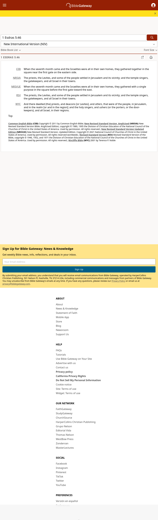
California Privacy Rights (71, 376)
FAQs (59, 350)
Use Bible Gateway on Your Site (74, 358)
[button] (153, 5)
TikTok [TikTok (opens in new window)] (59, 476)
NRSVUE (16, 86)
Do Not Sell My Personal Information (78, 380)
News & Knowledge (67, 308)
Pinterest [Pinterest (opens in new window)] (61, 472)
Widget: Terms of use (68, 393)
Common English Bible (20, 123)
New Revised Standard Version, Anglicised (106, 123)
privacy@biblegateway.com (16, 283)
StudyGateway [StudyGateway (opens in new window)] (64, 413)
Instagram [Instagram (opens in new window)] (62, 468)
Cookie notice (64, 384)
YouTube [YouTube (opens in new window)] (61, 485)
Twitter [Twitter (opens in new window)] (60, 480)
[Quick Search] (73, 38)
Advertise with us (66, 363)
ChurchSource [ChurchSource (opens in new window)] (64, 417)
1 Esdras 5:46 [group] (10, 57)
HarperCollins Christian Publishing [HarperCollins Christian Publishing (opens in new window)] (76, 422)
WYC (18, 104)
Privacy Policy (118, 280)
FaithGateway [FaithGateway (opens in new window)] (64, 409)
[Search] (152, 38)
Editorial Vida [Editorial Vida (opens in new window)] (63, 430)
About (59, 304)
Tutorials (61, 354)
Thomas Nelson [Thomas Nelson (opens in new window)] (65, 434)
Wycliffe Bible (75, 140)
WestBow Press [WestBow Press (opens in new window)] (64, 439)
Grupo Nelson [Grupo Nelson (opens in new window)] (64, 426)
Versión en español (67, 501)
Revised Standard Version (93, 134)
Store (59, 321)
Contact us (62, 367)
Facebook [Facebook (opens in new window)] (61, 463)
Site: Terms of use (66, 389)
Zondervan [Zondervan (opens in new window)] (62, 443)
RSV (18, 95)
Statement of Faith (66, 313)
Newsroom (62, 330)
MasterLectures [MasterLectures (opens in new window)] (65, 447)
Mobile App (62, 317)
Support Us (62, 334)
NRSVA (17, 78)
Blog (58, 326)
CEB (18, 69)
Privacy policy (64, 371)
